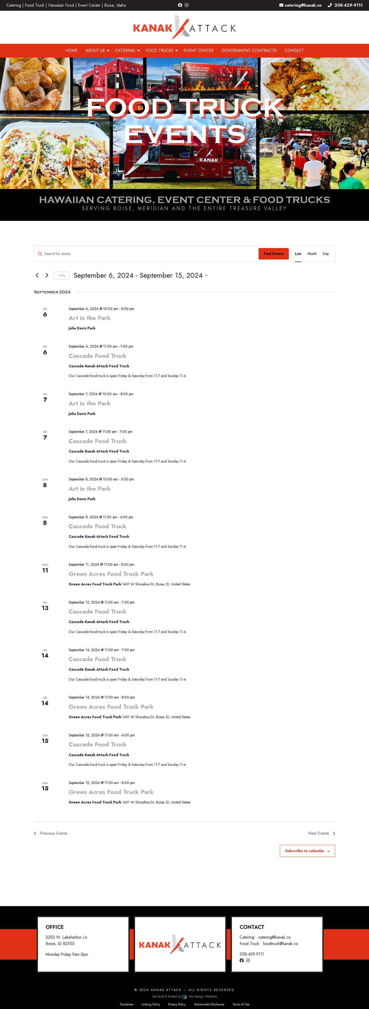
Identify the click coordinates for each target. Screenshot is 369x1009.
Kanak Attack (166, 990)
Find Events (274, 253)
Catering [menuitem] (125, 50)
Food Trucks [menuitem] (159, 50)
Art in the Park (90, 317)
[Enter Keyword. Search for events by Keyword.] (146, 254)
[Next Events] (47, 275)
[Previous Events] (37, 275)
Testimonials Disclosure (209, 1004)
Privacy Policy (177, 1004)
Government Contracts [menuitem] (249, 50)
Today (62, 275)
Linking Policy (151, 1004)
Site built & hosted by (184, 996)
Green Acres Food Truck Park (111, 573)
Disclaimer (127, 1004)
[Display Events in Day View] (326, 254)
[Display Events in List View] (298, 254)
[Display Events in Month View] (312, 254)
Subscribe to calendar (304, 850)
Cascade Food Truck (98, 355)
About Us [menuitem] (95, 50)
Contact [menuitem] (294, 50)
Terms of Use (240, 1004)
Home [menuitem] (71, 50)
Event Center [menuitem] (198, 50)
